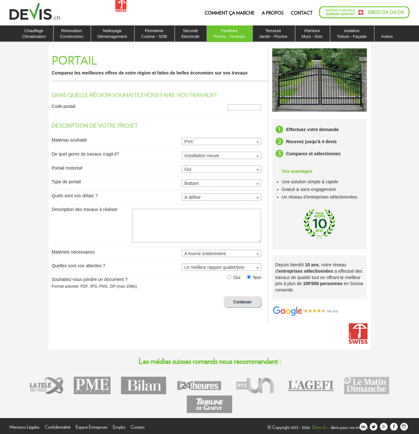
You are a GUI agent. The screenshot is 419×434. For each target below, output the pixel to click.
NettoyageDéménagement (112, 33)
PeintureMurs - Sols (312, 33)
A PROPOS (272, 13)
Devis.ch (319, 427)
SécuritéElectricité (190, 33)
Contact (138, 426)
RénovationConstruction (71, 33)
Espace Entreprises (91, 426)
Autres (387, 36)
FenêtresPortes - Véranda (229, 33)
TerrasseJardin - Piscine (273, 33)
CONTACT (302, 13)
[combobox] (221, 141)
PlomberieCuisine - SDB (154, 33)
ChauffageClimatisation (34, 33)
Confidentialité (57, 426)
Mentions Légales (24, 426)
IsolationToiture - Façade (352, 33)
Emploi (119, 426)
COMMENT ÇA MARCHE (229, 13)
